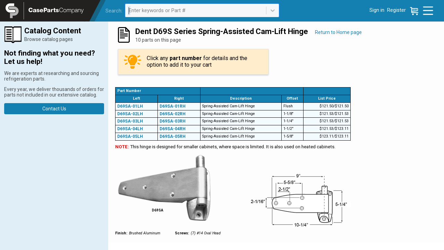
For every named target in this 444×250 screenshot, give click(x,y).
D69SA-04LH (130, 128)
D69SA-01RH (173, 106)
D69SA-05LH (130, 136)
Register (396, 10)
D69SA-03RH (173, 121)
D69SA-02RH (173, 113)
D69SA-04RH (173, 128)
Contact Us (54, 108)
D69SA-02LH (130, 113)
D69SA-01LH (130, 106)
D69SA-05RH (173, 136)
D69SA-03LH (130, 121)
